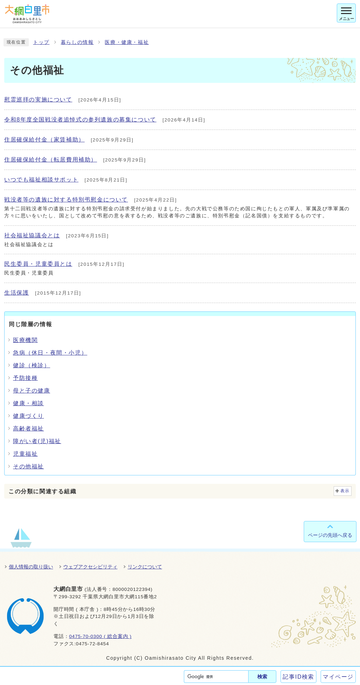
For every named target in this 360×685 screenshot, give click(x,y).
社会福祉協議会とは (32, 235)
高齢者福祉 (28, 429)
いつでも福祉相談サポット (41, 180)
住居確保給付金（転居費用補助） (50, 160)
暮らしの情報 (77, 42)
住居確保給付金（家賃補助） (44, 140)
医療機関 (25, 340)
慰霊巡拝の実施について (38, 100)
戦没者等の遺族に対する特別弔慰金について (66, 200)
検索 (262, 676)
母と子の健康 (31, 391)
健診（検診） (31, 365)
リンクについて (145, 566)
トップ (41, 42)
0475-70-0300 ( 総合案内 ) (100, 636)
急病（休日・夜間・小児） (50, 353)
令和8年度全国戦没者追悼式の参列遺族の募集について (80, 120)
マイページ (338, 677)
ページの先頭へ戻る (330, 535)
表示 (345, 491)
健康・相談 (28, 403)
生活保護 (16, 293)
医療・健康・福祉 (127, 42)
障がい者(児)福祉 (37, 441)
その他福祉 (28, 466)
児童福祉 (25, 454)
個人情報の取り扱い (31, 566)
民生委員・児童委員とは (38, 264)
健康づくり (28, 416)
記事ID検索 (298, 677)
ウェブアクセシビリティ (90, 566)
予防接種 (25, 378)
